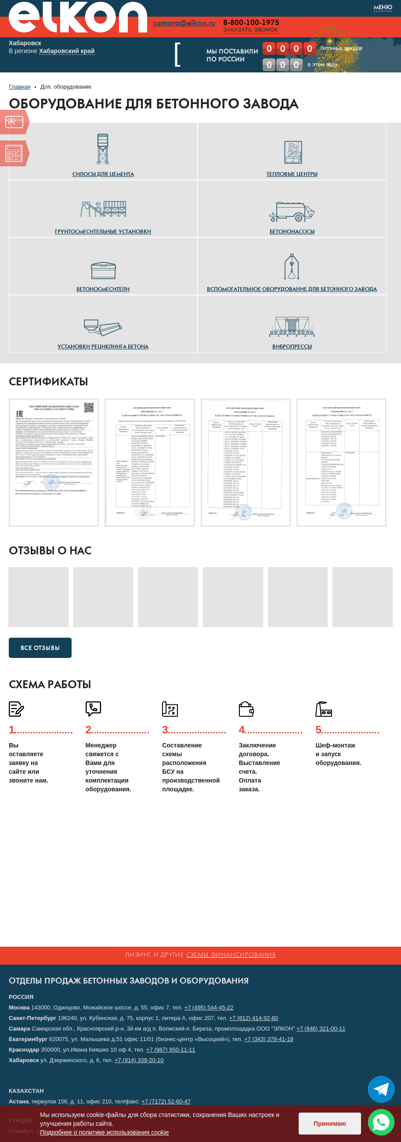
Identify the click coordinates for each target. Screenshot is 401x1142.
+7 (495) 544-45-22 (209, 1007)
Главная (19, 86)
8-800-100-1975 (253, 22)
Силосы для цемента (103, 154)
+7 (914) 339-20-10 (139, 1060)
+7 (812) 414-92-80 (253, 1018)
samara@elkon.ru (186, 23)
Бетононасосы (292, 211)
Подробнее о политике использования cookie (104, 1132)
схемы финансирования (231, 955)
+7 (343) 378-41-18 (268, 1039)
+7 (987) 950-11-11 (170, 1049)
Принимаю (330, 1123)
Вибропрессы (292, 326)
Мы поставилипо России (215, 56)
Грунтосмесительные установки (103, 211)
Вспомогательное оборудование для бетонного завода (292, 269)
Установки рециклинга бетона (103, 326)
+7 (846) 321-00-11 (321, 1028)
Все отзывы (40, 648)
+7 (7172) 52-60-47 (166, 1101)
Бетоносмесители (103, 269)
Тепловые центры (292, 154)
